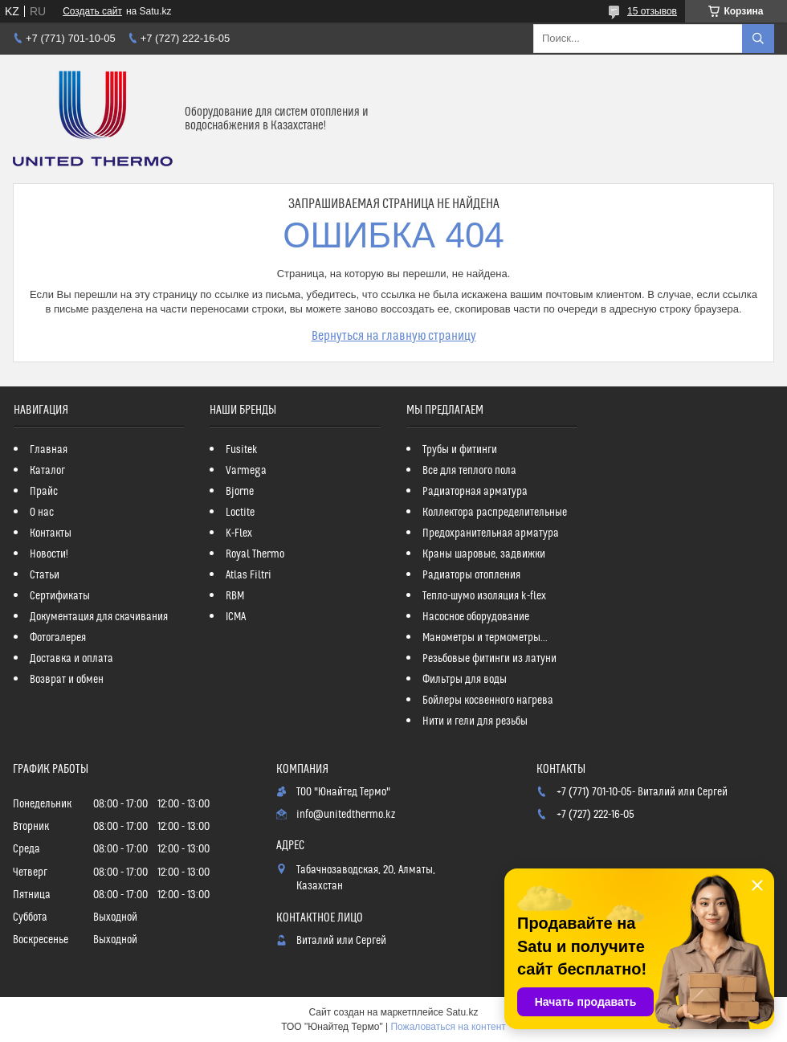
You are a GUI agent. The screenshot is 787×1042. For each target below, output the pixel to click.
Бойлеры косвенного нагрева (487, 700)
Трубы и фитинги (459, 449)
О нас (42, 512)
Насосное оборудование (475, 617)
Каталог (47, 470)
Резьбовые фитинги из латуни (489, 658)
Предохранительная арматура (490, 533)
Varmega (246, 470)
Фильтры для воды (464, 679)
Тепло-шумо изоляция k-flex (484, 596)
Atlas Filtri (248, 575)
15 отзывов (652, 11)
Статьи (44, 575)
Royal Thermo (255, 554)
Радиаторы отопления (471, 575)
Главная (48, 449)
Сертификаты (60, 596)
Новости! (49, 554)
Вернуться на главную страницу (394, 336)
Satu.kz (462, 1012)
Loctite (240, 512)
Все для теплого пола (469, 470)
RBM (235, 596)
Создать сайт (92, 11)
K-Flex (239, 533)
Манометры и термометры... (485, 637)
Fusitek (242, 449)
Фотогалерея (58, 637)
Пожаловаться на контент (447, 1026)
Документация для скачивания (99, 617)
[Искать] (758, 38)
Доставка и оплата (71, 658)
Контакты (50, 533)
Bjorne (240, 491)
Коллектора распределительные (494, 512)
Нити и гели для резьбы (475, 721)
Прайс (44, 491)
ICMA (236, 617)
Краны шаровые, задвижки (483, 554)
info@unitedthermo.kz (345, 814)
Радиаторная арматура (475, 491)
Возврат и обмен (67, 679)
